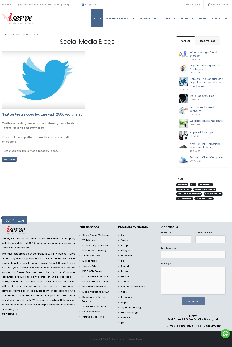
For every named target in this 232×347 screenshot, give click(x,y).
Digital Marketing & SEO (95, 291)
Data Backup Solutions (95, 245)
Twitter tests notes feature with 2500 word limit (42, 114)
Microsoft (126, 255)
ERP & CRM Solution (93, 271)
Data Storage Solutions (95, 281)
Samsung (126, 317)
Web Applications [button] (117, 18)
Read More (9, 159)
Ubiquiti (125, 266)
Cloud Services (91, 255)
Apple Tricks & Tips (201, 132)
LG (122, 322)
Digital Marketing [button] (144, 18)
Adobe (125, 281)
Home (97, 18)
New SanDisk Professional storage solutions (205, 145)
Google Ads (89, 266)
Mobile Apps (89, 260)
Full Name (166, 232)
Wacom (125, 240)
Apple (124, 302)
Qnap (124, 245)
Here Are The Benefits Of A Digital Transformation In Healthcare (206, 82)
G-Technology (129, 312)
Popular (186, 41)
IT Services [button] (168, 18)
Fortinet (125, 276)
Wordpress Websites (94, 306)
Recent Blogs (207, 41)
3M (123, 235)
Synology (126, 297)
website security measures (207, 121)
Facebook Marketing (94, 250)
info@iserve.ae (210, 326)
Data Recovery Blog (202, 96)
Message (166, 263)
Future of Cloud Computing (207, 157)
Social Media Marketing (95, 235)
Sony (124, 291)
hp (122, 260)
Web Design (89, 240)
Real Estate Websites (94, 286)
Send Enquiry (193, 4)
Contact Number (203, 232)
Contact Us (219, 18)
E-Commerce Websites (96, 276)
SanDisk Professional (133, 286)
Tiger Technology (131, 307)
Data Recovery (91, 311)
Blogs (202, 18)
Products (187, 18)
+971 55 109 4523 (218, 4)
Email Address (168, 247)
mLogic (125, 250)
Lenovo (125, 271)
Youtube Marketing (93, 316)
